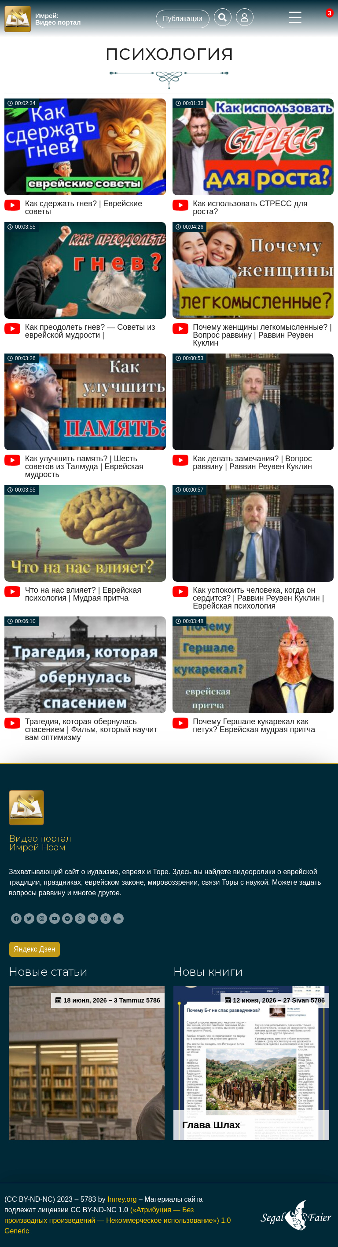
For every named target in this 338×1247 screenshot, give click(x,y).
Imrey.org (121, 1199)
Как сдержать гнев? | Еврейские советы (84, 207)
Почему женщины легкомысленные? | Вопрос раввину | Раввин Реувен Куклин (262, 335)
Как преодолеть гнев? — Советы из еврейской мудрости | (90, 331)
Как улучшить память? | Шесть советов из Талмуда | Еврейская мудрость (84, 466)
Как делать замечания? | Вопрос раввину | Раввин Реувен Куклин (252, 462)
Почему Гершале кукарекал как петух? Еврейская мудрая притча (254, 725)
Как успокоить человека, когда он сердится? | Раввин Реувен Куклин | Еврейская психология (258, 598)
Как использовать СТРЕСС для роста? (250, 207)
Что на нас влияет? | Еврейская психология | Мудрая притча (83, 594)
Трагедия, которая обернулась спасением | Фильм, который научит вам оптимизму (91, 729)
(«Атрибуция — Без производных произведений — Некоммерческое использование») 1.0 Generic (117, 1220)
